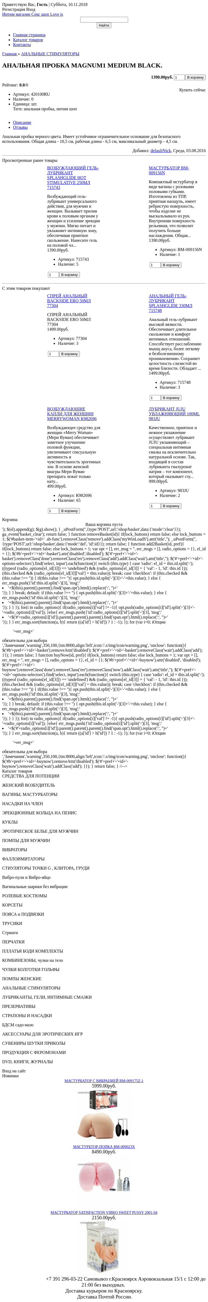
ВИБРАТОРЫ (14, 849)
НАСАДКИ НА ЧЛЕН (22, 803)
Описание (22, 122)
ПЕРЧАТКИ (13, 942)
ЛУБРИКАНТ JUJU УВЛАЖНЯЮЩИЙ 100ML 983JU (174, 414)
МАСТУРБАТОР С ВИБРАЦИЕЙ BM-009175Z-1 (103, 1081)
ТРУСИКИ (12, 923)
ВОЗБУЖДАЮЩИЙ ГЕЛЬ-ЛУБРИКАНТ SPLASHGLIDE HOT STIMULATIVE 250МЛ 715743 (73, 178)
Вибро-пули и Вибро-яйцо (26, 877)
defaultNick (161, 150)
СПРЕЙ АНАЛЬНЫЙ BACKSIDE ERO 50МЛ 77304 (69, 301)
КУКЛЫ (10, 822)
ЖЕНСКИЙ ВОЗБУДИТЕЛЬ (28, 785)
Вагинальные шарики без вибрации (34, 886)
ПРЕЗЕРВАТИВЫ (18, 1006)
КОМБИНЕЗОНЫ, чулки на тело (32, 960)
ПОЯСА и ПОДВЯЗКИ (23, 914)
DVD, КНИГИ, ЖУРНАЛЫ (27, 1061)
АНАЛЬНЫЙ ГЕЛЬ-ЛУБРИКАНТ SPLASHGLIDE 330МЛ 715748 (171, 303)
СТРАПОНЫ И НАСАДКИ (27, 1015)
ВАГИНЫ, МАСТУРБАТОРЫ (29, 794)
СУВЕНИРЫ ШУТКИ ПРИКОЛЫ (34, 1043)
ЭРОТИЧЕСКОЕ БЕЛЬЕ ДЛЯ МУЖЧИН (40, 831)
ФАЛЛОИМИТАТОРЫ (23, 859)
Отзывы (20, 127)
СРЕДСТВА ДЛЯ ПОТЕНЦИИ (30, 776)
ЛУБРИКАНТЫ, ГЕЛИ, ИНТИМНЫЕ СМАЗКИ (47, 997)
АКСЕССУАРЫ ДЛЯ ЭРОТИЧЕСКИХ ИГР (42, 1034)
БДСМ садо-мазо (18, 1025)
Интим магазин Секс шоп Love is (32, 14)
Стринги (10, 932)
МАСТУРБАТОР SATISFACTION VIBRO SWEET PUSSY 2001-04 (104, 1213)
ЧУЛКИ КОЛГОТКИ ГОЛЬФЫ (31, 969)
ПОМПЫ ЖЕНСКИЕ (21, 978)
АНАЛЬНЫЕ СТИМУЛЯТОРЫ (31, 988)
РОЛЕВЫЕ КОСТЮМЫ (24, 895)
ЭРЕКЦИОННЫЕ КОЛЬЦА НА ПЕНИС (39, 813)
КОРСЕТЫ (12, 905)
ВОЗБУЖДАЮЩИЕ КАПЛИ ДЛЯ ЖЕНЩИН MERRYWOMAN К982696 (72, 414)
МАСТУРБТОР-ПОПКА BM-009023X (104, 1147)
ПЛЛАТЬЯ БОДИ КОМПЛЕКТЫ (32, 951)
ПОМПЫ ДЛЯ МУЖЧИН (26, 840)
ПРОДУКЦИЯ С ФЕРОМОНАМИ (34, 1052)
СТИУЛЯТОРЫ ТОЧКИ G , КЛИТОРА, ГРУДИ (45, 868)
